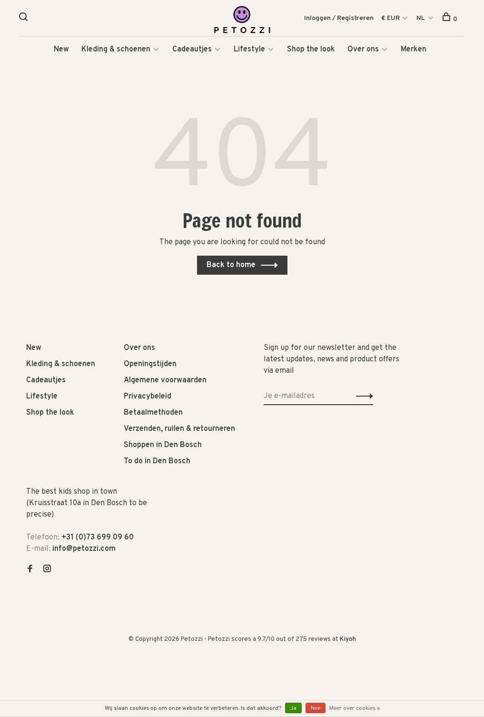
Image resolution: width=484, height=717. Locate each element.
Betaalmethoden (153, 415)
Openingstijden (150, 367)
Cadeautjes (192, 52)
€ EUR (391, 19)
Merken (413, 52)
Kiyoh (348, 642)
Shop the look (311, 52)
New (61, 52)
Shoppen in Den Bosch (163, 448)
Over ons (363, 52)
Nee (315, 708)
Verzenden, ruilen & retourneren (179, 432)
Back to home (231, 268)
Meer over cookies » (354, 708)
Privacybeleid (147, 399)
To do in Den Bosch (157, 464)
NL (420, 19)
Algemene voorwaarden (165, 383)
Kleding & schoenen (115, 52)
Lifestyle (249, 52)
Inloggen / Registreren (339, 19)
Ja (293, 708)
